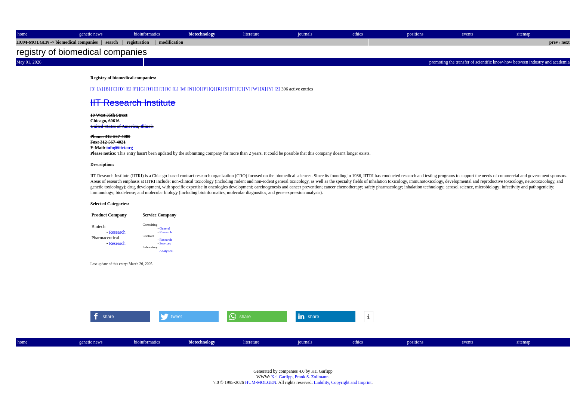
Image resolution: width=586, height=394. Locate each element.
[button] (120, 316)
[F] (135, 89)
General (165, 228)
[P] (205, 89)
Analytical (166, 251)
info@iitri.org (120, 147)
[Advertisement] (47, 187)
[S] (226, 89)
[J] (161, 89)
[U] (240, 89)
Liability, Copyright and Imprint (343, 382)
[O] (198, 89)
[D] (121, 89)
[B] (107, 89)
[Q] (212, 89)
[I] (156, 89)
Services (165, 243)
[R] (219, 89)
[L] (175, 89)
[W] (255, 89)
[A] (100, 89)
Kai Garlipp (282, 376)
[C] (114, 89)
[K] (168, 89)
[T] (232, 89)
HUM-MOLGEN (260, 382)
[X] (263, 89)
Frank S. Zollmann (312, 376)
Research (117, 232)
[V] (247, 89)
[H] (149, 89)
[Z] (277, 89)
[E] (128, 89)
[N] (191, 89)
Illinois (146, 126)
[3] (93, 89)
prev (553, 42)
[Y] (270, 89)
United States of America (114, 126)
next (565, 42)
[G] (142, 89)
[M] (182, 89)
